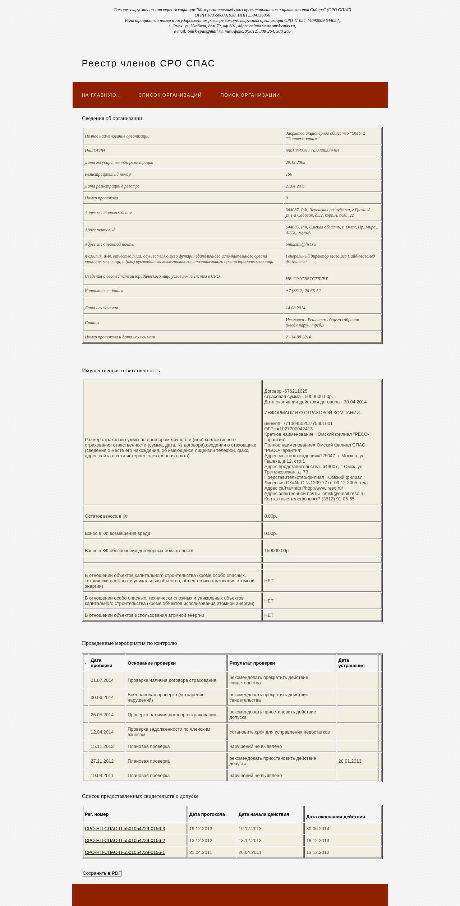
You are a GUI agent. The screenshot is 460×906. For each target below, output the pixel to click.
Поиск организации (250, 95)
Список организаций (170, 95)
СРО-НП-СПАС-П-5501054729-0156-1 (125, 852)
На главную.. (101, 95)
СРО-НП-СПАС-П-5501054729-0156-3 (125, 828)
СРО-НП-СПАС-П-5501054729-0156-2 (125, 840)
